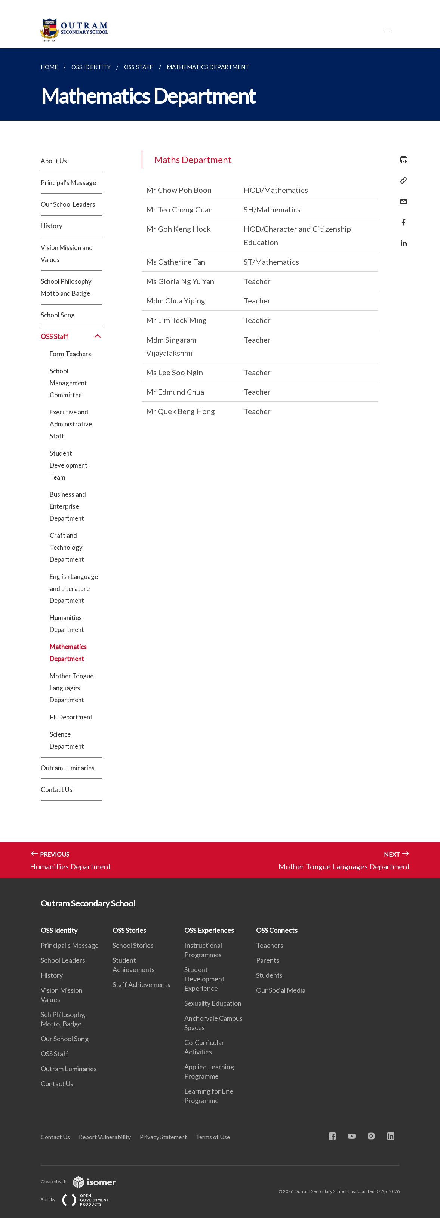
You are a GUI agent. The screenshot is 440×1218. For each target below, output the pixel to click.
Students (269, 975)
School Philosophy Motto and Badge (66, 287)
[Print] (401, 160)
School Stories (133, 945)
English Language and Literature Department (74, 588)
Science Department (67, 740)
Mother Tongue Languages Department (71, 688)
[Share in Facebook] (401, 217)
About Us (54, 161)
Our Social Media (280, 990)
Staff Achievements (141, 984)
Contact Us (57, 789)
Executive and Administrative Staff (71, 424)
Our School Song (65, 1038)
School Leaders (63, 960)
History (51, 226)
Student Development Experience (204, 978)
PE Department (71, 717)
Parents (267, 960)
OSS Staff (71, 337)
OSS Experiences (209, 930)
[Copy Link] (401, 180)
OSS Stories (129, 930)
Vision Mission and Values (67, 253)
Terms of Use (213, 1136)
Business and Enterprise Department (68, 506)
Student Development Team (68, 465)
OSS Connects (277, 930)
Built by (81, 1199)
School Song (58, 315)
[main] (220, 463)
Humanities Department (67, 623)
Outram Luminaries (68, 768)
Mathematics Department (68, 653)
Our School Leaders (68, 204)
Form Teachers (70, 354)
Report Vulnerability (105, 1136)
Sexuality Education (212, 1003)
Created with (84, 1181)
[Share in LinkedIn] (401, 238)
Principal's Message (68, 182)
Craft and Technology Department (67, 547)
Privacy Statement (163, 1136)
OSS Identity (59, 930)
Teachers (269, 945)
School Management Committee (68, 383)
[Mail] (401, 196)
